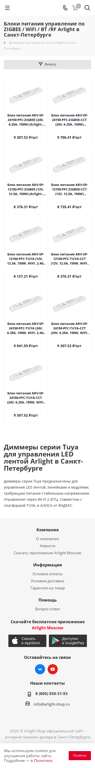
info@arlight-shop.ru (52, 704)
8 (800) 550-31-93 (51, 693)
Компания (47, 530)
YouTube (53, 669)
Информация (47, 565)
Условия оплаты (47, 573)
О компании (47, 538)
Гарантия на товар (47, 587)
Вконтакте (40, 669)
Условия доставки (47, 580)
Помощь (48, 600)
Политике (43, 760)
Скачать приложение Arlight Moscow (47, 552)
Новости (47, 545)
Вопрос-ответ (47, 608)
